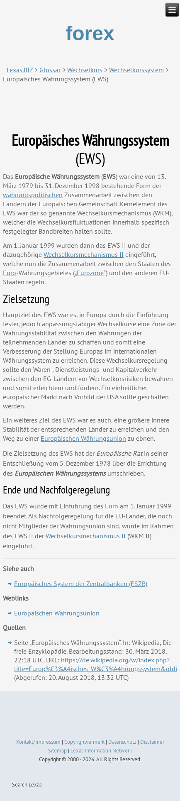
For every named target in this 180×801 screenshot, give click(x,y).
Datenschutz (122, 741)
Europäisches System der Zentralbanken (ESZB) (80, 583)
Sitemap (57, 750)
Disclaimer (152, 741)
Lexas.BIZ (20, 70)
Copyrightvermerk (84, 741)
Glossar (50, 70)
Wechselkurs (84, 70)
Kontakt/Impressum (38, 741)
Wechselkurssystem (136, 70)
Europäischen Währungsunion (57, 613)
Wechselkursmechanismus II (86, 536)
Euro (111, 506)
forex (90, 33)
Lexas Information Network (101, 750)
